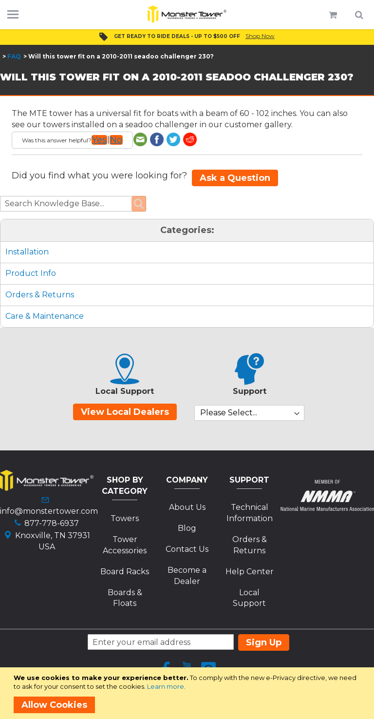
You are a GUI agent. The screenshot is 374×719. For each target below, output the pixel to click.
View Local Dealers (125, 412)
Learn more (165, 686)
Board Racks (124, 571)
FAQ (14, 56)
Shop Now (260, 35)
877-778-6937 (51, 523)
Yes (99, 140)
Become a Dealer (187, 575)
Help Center (249, 571)
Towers (125, 518)
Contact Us (187, 549)
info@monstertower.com (49, 511)
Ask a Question (235, 178)
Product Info (30, 273)
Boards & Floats (125, 598)
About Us (187, 507)
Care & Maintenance (44, 316)
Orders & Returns (39, 294)
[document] (189, 693)
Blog (187, 528)
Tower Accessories (125, 545)
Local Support (249, 598)
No (116, 140)
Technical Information (249, 513)
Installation (27, 251)
